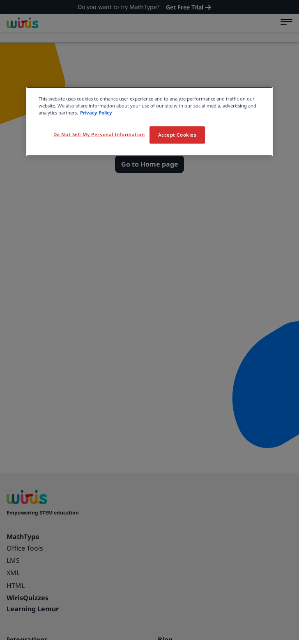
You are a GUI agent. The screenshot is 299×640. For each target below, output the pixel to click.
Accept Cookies (177, 135)
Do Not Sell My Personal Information (99, 134)
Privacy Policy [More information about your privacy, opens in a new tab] (96, 113)
